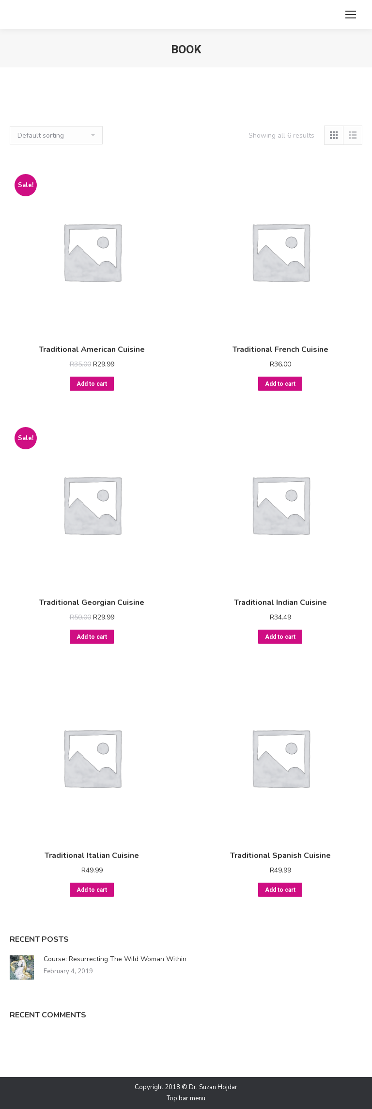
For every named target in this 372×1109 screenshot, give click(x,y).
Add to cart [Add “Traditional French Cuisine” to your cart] (280, 383)
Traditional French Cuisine (280, 349)
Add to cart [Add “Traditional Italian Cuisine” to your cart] (92, 890)
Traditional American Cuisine (92, 349)
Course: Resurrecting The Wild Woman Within (115, 959)
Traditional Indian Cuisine (280, 602)
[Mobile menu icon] (350, 14)
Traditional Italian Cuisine (92, 855)
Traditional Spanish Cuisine (280, 855)
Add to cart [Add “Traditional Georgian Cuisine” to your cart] (92, 637)
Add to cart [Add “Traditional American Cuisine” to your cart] (92, 383)
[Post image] (22, 967)
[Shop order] (56, 135)
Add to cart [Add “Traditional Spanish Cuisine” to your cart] (280, 890)
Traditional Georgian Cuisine (91, 602)
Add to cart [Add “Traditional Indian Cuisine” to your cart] (280, 637)
